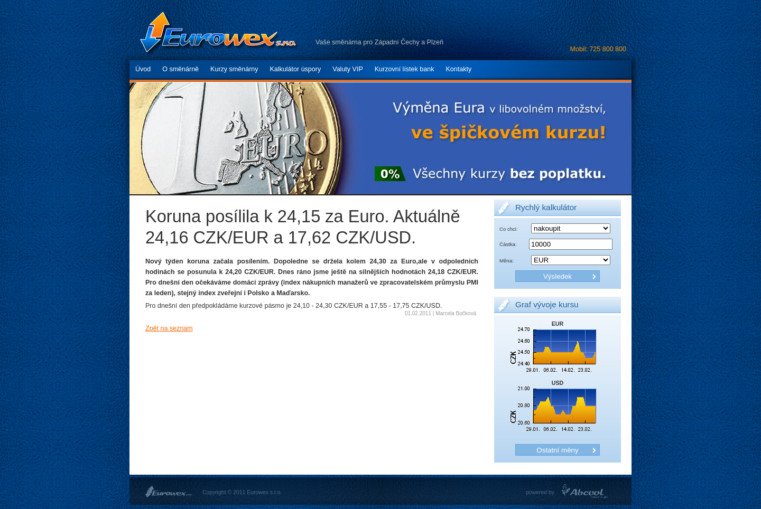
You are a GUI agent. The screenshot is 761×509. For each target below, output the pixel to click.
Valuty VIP (347, 69)
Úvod (143, 69)
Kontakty (458, 69)
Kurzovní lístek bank (404, 69)
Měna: (506, 260)
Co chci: (508, 229)
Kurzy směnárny (234, 69)
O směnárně (180, 69)
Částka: (507, 244)
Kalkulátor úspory (295, 69)
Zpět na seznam (169, 328)
